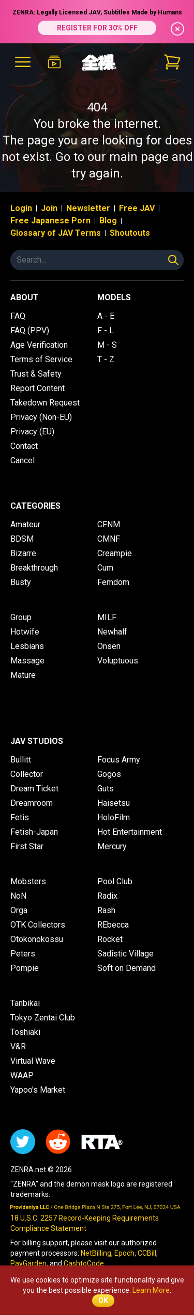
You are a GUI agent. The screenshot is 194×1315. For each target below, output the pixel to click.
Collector (26, 774)
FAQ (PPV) (29, 330)
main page (139, 157)
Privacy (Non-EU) (41, 417)
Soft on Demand (126, 968)
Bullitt (20, 760)
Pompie (24, 968)
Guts (105, 788)
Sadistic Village (125, 954)
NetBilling (96, 1253)
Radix (107, 896)
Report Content (37, 388)
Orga (18, 910)
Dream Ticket (34, 788)
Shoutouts (130, 233)
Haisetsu (113, 803)
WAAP (22, 1075)
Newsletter (88, 208)
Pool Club (114, 881)
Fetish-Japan (34, 832)
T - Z (105, 359)
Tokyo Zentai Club (42, 1017)
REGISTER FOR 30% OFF (97, 28)
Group (21, 617)
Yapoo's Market (37, 1090)
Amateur (25, 524)
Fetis (19, 817)
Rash (106, 910)
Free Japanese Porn (50, 220)
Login (21, 208)
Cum (105, 568)
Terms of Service (41, 359)
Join (49, 208)
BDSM (22, 539)
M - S (107, 345)
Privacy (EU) (32, 431)
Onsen (109, 646)
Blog (108, 220)
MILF (106, 617)
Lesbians (27, 646)
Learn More (151, 1290)
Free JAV (137, 208)
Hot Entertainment (129, 832)
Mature (23, 675)
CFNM (108, 524)
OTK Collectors (37, 925)
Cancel (22, 460)
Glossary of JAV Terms (55, 233)
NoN (18, 896)
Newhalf (112, 632)
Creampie (114, 553)
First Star (26, 846)
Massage (27, 660)
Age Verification (39, 345)
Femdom (113, 582)
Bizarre (23, 553)
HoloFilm (113, 817)
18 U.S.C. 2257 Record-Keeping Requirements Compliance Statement (84, 1223)
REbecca (113, 925)
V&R (18, 1046)
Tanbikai (25, 1003)
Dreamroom (31, 803)
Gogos (109, 774)
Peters (22, 954)
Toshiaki (25, 1032)
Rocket (110, 939)
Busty (20, 582)
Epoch (124, 1253)
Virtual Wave (32, 1061)
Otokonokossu (36, 939)
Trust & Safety (36, 374)
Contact (24, 446)
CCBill (147, 1253)
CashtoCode (84, 1263)
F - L (105, 330)
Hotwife (24, 632)
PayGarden (28, 1263)
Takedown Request (45, 403)
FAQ (17, 316)
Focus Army (118, 760)
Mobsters (28, 881)
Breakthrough (34, 568)
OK (103, 1300)
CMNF (108, 539)
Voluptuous (117, 660)
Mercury (112, 846)
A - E (105, 316)
